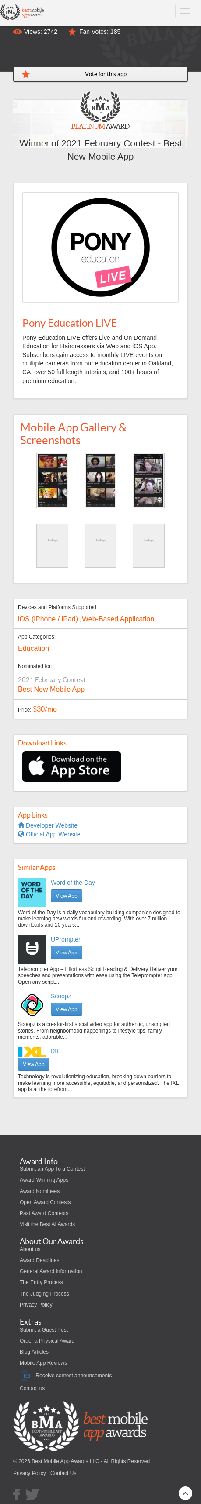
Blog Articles (34, 1352)
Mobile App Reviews (43, 1363)
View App (67, 895)
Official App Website (49, 834)
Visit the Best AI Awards (47, 1224)
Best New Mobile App (51, 689)
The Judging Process (44, 1294)
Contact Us (63, 1473)
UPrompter (66, 939)
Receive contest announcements (66, 1376)
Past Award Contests (44, 1213)
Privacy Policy (36, 1305)
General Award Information (51, 1271)
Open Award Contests (45, 1202)
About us (30, 1249)
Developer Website (48, 825)
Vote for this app (106, 74)
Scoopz (61, 996)
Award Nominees (40, 1191)
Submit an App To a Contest (52, 1169)
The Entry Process (41, 1282)
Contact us (32, 1388)
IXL (55, 1051)
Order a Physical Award (47, 1341)
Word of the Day (73, 882)
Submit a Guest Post (44, 1330)
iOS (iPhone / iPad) (48, 619)
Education (33, 648)
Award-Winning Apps (44, 1180)
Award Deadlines (40, 1260)
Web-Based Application (118, 619)
